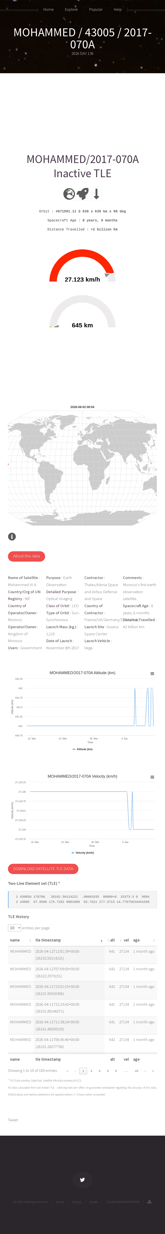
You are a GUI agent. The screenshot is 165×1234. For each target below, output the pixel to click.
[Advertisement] (82, 111)
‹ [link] (75, 1071)
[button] (30, 940)
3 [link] (99, 1071)
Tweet (13, 1119)
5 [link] (116, 1071)
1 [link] (83, 1071)
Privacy (76, 1202)
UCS (78, 1080)
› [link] (145, 1071)
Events (94, 1202)
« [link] (67, 1071)
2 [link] (91, 1071)
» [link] (153, 1071)
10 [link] (136, 1071)
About (60, 1202)
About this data (26, 556)
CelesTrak (36, 1080)
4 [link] (107, 1071)
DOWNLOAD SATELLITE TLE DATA (43, 869)
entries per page (35, 927)
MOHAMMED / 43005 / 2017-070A (82, 38)
